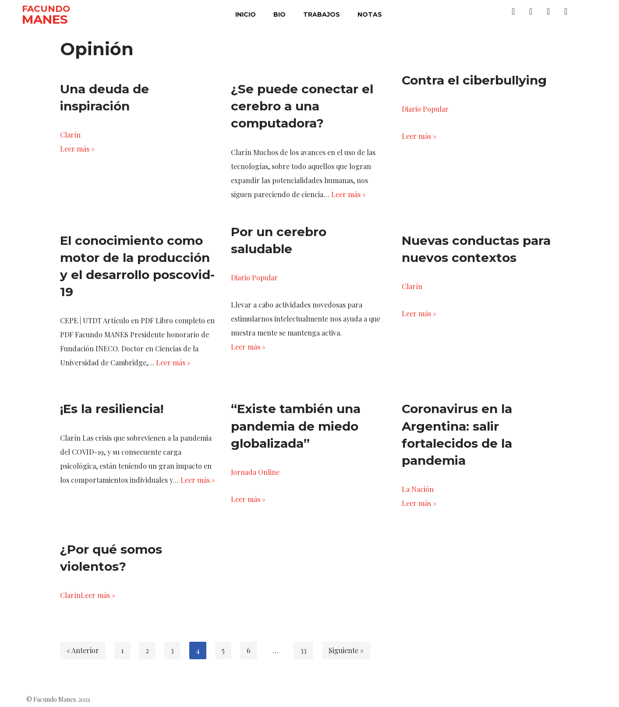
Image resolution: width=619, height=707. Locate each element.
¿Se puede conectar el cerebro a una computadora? (302, 106)
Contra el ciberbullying (474, 80)
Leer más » (77, 148)
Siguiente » (346, 650)
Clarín (70, 134)
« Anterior (83, 650)
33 (304, 650)
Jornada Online (255, 472)
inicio (245, 14)
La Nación (418, 489)
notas (369, 14)
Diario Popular (425, 108)
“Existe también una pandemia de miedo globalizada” (296, 425)
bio (279, 14)
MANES (45, 19)
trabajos (321, 14)
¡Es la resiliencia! (111, 408)
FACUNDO (46, 9)
